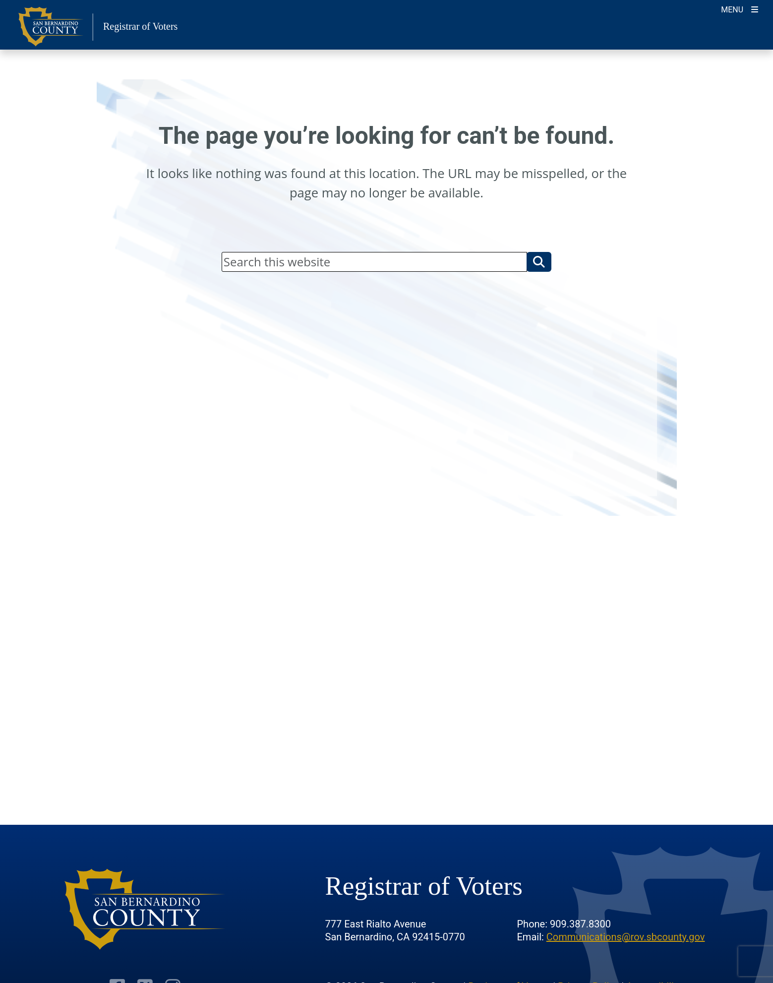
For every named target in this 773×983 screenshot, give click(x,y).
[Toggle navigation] (739, 8)
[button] (539, 262)
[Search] (374, 262)
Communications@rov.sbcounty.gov (625, 937)
